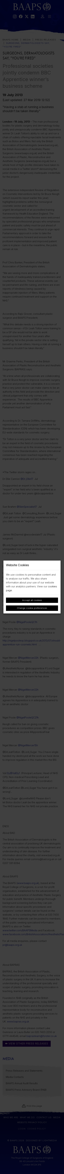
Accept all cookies (32, 600)
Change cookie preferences (32, 608)
